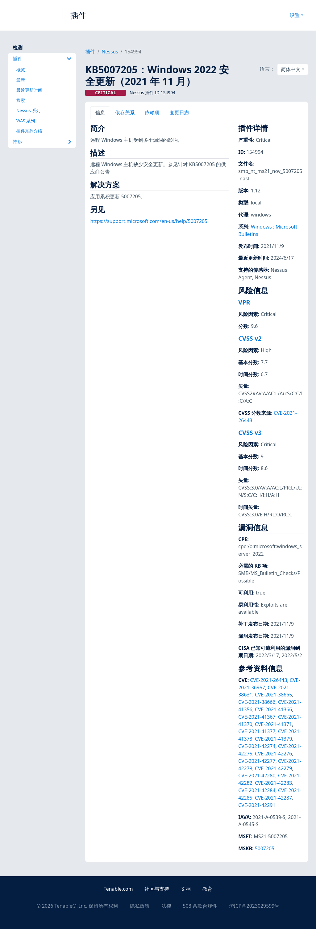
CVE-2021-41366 (273, 709)
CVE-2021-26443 (268, 680)
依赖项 (152, 112)
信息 (100, 112)
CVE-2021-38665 (273, 694)
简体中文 (291, 69)
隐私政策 (140, 905)
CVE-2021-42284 (256, 790)
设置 (295, 15)
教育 (207, 888)
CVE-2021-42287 (273, 797)
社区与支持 (156, 888)
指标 (42, 141)
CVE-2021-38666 (256, 702)
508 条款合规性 (200, 905)
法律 (166, 905)
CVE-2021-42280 (256, 775)
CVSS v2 (249, 338)
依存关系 (125, 112)
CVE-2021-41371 (273, 724)
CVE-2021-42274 (256, 746)
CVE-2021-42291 (256, 805)
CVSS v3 (249, 432)
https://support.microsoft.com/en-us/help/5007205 (148, 221)
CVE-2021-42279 (273, 768)
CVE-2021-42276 (273, 753)
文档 (186, 888)
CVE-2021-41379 (273, 738)
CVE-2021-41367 (256, 716)
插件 (78, 15)
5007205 (265, 848)
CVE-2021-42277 (256, 761)
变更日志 (179, 112)
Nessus (110, 51)
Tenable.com (118, 888)
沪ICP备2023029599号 (254, 905)
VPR (244, 302)
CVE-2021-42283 (273, 783)
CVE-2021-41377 (256, 731)
